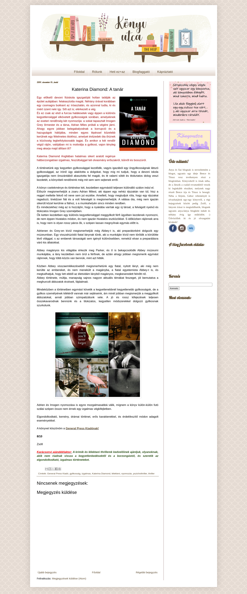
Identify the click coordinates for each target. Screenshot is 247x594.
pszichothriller (140, 473)
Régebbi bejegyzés (147, 572)
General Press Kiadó (58, 473)
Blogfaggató (141, 72)
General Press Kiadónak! (82, 428)
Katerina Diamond (101, 473)
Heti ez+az (117, 72)
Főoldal (79, 72)
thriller (151, 473)
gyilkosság (75, 473)
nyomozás (126, 473)
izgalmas (86, 473)
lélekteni (116, 473)
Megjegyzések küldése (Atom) (69, 578)
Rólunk (97, 72)
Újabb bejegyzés (47, 572)
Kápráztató (165, 72)
